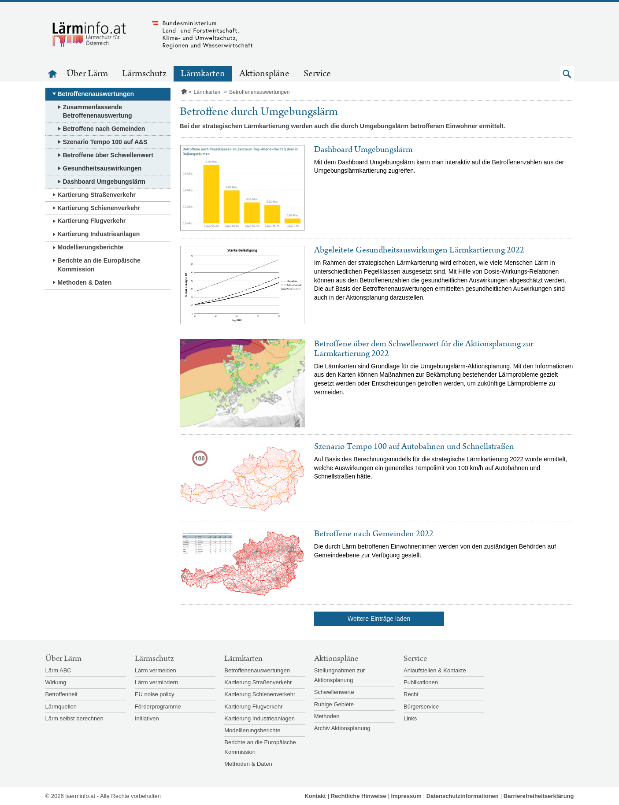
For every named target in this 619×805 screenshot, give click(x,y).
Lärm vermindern (156, 682)
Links (410, 718)
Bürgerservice (421, 706)
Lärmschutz (144, 73)
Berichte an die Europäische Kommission (99, 265)
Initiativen (147, 718)
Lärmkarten (203, 73)
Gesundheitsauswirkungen (102, 168)
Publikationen (421, 682)
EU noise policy (154, 694)
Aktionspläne (264, 73)
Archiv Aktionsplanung (342, 728)
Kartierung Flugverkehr (92, 220)
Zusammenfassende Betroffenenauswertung (97, 111)
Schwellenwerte (334, 692)
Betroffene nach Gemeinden (104, 128)
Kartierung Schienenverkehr (99, 207)
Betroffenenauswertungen (96, 93)
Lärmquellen (61, 706)
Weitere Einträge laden (379, 618)
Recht (411, 694)
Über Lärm (87, 73)
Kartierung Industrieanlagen (99, 233)
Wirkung (56, 682)
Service (317, 73)
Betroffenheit (61, 694)
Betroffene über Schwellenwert (108, 155)
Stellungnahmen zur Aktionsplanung (339, 675)
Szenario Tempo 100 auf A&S (105, 141)
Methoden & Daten (85, 282)
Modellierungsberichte (90, 247)
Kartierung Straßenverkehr (97, 194)
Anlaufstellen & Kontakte (435, 670)
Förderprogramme (158, 706)
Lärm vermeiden (155, 670)
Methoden (327, 716)
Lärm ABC (58, 670)
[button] (567, 74)
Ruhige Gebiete (334, 704)
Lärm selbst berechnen (74, 718)
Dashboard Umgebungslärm (104, 181)
